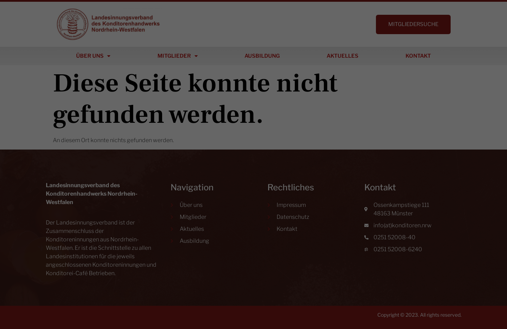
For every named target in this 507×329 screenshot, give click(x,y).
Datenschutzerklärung (234, 158)
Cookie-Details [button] (221, 250)
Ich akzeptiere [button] (254, 193)
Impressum (289, 250)
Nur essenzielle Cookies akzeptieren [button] (253, 214)
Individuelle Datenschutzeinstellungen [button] (253, 235)
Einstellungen (190, 164)
